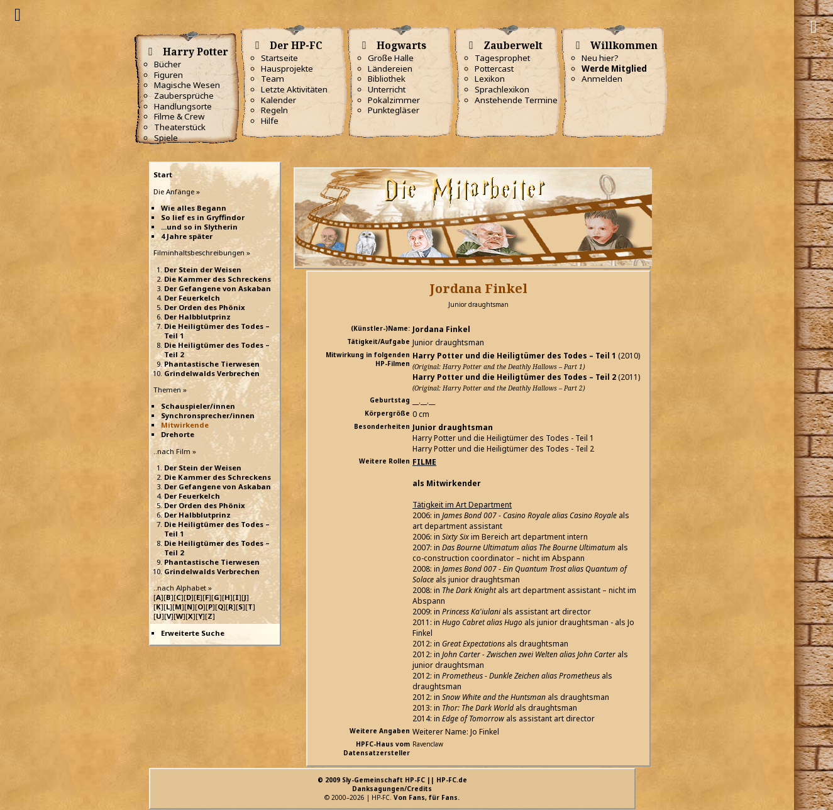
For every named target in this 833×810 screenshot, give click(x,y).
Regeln (274, 110)
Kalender (278, 100)
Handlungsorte (183, 106)
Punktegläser (393, 110)
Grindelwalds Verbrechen (212, 373)
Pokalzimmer (394, 100)
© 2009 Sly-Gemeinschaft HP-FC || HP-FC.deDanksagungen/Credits (392, 784)
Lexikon (490, 78)
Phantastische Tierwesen (212, 364)
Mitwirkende (185, 425)
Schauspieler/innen (198, 406)
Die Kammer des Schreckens (217, 279)
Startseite (279, 58)
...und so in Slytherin (199, 226)
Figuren (168, 74)
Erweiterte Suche (192, 633)
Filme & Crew (179, 116)
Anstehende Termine (516, 100)
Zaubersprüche (184, 95)
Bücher (167, 64)
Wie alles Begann (193, 208)
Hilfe (270, 120)
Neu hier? (600, 58)
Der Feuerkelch (192, 297)
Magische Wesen (187, 85)
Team (272, 78)
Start (162, 174)
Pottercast (494, 68)
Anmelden (602, 78)
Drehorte (177, 434)
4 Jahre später (186, 236)
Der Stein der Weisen (202, 269)
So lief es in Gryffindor (203, 217)
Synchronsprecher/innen (208, 415)
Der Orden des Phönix (204, 307)
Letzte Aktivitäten (294, 89)
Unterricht (386, 89)
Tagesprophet (502, 58)
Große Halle (391, 58)
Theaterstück (180, 127)
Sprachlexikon (502, 89)
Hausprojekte (287, 68)
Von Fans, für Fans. (427, 797)
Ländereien (390, 68)
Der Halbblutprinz (197, 316)
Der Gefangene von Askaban (217, 288)
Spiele (166, 137)
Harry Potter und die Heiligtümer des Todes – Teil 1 (514, 355)
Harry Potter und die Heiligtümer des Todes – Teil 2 (514, 377)
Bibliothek (386, 78)
